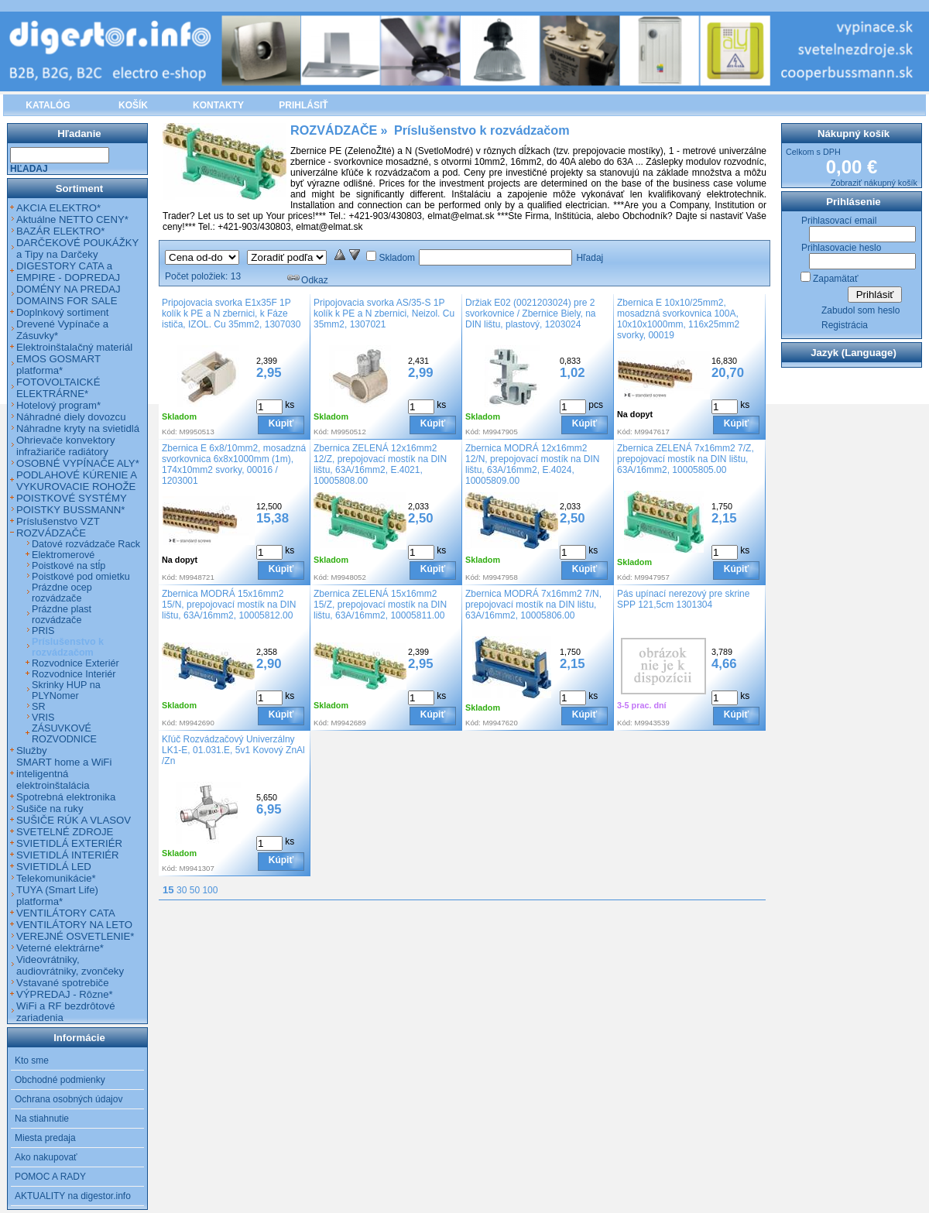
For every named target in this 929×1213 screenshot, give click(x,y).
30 (182, 890)
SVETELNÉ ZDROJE (64, 832)
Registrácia (844, 325)
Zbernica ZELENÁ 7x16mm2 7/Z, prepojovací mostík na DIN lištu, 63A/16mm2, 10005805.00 (685, 459)
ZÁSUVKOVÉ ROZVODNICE (64, 734)
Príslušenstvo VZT (58, 521)
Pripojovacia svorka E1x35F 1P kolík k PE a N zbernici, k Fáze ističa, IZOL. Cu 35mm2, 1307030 (231, 313)
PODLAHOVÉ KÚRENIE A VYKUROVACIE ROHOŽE (76, 480)
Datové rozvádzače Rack (86, 544)
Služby (31, 750)
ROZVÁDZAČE (51, 533)
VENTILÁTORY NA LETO (74, 924)
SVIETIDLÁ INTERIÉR (67, 855)
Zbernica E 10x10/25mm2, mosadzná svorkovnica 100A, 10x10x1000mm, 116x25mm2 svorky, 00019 (678, 319)
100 (210, 890)
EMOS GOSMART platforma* (58, 364)
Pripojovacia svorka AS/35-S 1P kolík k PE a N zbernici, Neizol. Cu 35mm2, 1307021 (384, 313)
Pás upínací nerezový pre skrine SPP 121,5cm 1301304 (683, 599)
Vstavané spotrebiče (62, 983)
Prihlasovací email (838, 220)
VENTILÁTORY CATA (65, 913)
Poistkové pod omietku (81, 576)
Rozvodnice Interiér (74, 674)
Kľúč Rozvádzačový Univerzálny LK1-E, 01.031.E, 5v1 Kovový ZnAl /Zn (233, 750)
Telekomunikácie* (56, 878)
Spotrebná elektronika (65, 797)
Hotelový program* (58, 405)
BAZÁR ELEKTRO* (60, 231)
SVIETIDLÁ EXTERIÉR (69, 843)
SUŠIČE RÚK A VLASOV (73, 820)
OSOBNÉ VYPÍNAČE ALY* (77, 463)
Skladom (397, 257)
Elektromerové (63, 555)
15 (168, 890)
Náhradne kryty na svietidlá (77, 428)
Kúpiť (281, 423)
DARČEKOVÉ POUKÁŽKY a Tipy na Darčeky (77, 248)
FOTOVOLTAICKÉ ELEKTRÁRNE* (58, 387)
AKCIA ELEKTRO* (58, 208)
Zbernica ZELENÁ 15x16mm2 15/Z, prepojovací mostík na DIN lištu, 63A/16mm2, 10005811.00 (380, 604)
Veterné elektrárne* (60, 948)
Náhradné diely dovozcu (71, 417)
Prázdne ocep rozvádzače (62, 593)
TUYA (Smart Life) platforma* (57, 895)
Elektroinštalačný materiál (74, 347)
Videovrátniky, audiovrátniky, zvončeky (70, 965)
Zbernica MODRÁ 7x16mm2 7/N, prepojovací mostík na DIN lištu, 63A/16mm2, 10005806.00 (533, 604)
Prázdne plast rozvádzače (61, 614)
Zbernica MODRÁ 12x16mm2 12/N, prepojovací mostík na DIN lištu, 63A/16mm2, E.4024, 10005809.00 (532, 464)
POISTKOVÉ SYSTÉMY (71, 498)
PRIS (43, 630)
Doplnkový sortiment (62, 312)
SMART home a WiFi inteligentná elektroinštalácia (63, 773)
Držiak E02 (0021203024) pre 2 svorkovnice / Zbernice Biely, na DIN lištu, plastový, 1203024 (530, 313)
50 (195, 890)
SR (39, 706)
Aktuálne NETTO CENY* (72, 219)
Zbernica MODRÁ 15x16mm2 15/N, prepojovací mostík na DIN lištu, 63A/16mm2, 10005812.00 (229, 604)
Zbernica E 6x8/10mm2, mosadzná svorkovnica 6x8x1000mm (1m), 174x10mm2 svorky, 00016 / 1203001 (234, 464)
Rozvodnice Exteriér (75, 663)
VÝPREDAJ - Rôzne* (64, 994)
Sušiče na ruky (50, 808)
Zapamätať (836, 278)
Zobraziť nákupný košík (874, 182)
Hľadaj (589, 257)
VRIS (43, 717)
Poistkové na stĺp (68, 565)
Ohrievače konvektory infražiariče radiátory (65, 445)
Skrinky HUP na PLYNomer (66, 690)
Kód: (169, 431)
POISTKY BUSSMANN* (70, 510)
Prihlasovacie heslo (841, 247)
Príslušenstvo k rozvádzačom (68, 647)
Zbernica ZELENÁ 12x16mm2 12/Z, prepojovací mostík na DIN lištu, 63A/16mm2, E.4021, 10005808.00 (380, 464)
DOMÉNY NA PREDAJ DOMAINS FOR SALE (68, 295)
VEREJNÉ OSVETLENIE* (75, 936)
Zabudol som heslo (860, 310)
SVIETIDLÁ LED (53, 866)
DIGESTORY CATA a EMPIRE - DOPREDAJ (68, 271)
